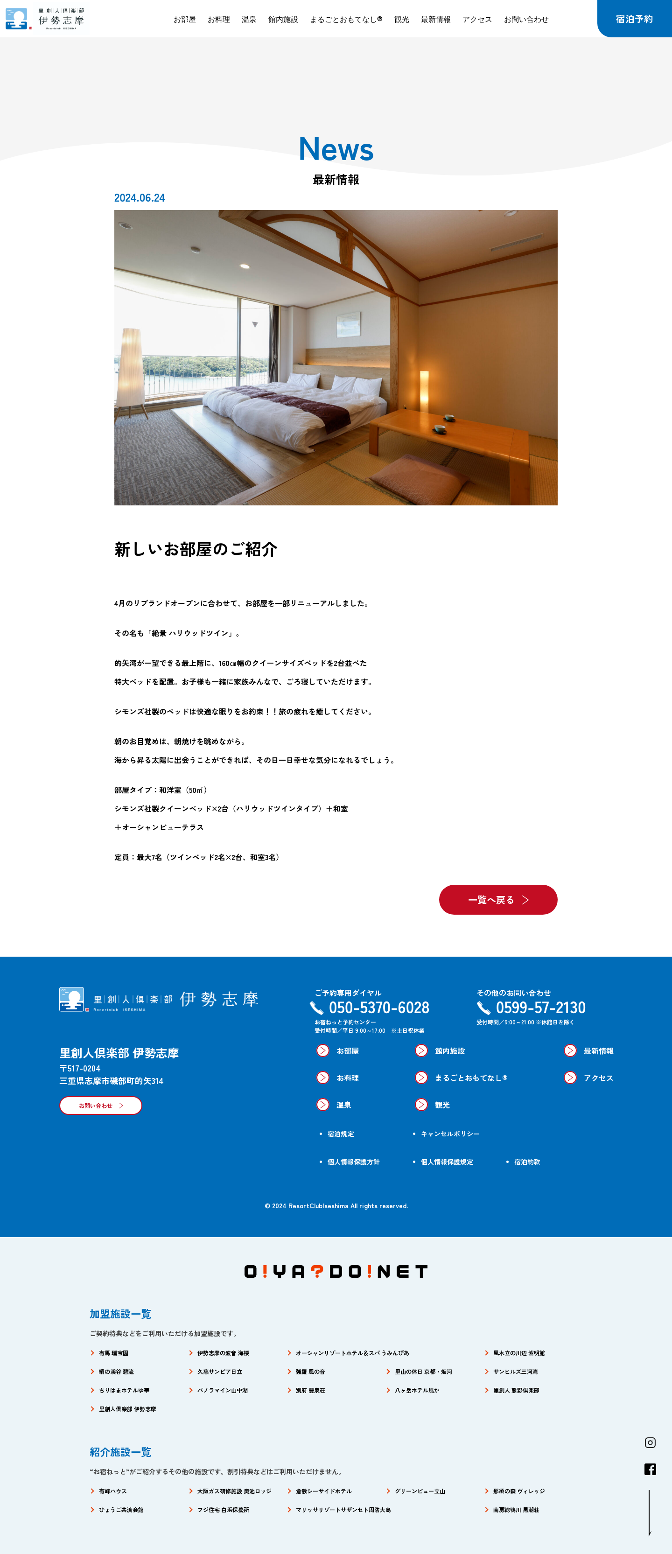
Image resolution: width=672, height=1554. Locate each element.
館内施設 (283, 18)
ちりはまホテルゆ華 (124, 1390)
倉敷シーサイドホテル (324, 1491)
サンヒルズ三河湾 (515, 1371)
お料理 (219, 18)
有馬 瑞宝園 (113, 1353)
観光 (401, 18)
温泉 (249, 18)
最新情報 (436, 18)
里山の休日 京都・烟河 (423, 1371)
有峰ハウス (113, 1491)
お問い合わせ (526, 18)
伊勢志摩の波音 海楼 (223, 1353)
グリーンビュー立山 (420, 1491)
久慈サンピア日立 (219, 1371)
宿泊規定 (341, 1133)
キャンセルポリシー (450, 1133)
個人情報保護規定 (447, 1161)
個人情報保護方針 (354, 1161)
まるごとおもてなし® (346, 18)
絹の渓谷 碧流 (116, 1371)
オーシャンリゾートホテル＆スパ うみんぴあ (352, 1353)
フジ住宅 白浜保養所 (223, 1509)
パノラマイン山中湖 (222, 1390)
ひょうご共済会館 (121, 1509)
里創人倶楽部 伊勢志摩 (127, 1409)
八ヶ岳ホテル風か (417, 1390)
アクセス (477, 18)
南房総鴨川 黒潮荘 (516, 1509)
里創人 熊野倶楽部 (516, 1390)
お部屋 (185, 18)
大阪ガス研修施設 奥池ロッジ (234, 1491)
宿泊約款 (527, 1161)
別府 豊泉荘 (310, 1390)
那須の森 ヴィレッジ (519, 1491)
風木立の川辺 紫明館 (519, 1353)
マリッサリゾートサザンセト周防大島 (343, 1509)
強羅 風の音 (310, 1371)
